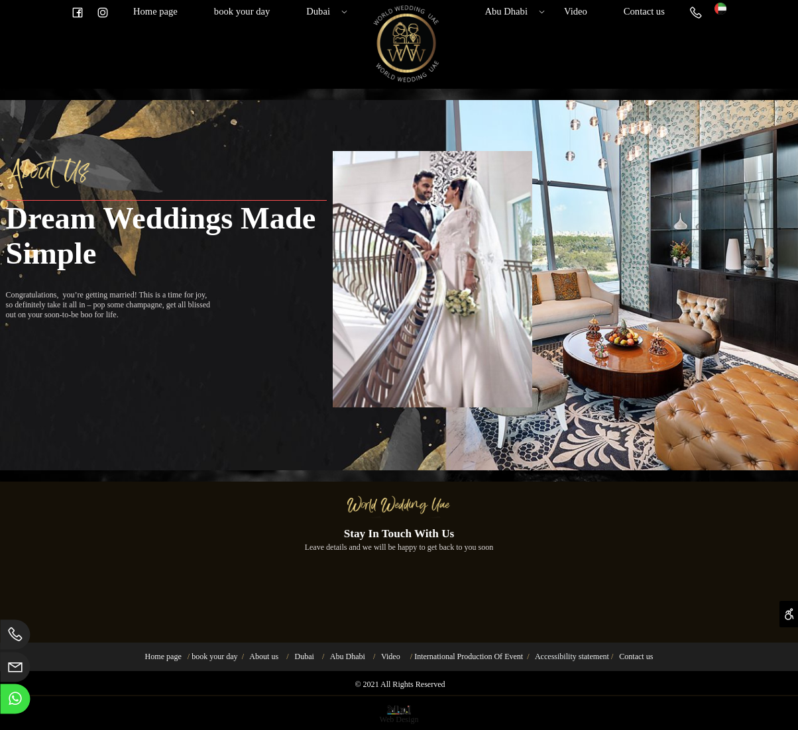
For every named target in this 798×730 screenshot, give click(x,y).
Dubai (323, 11)
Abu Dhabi (511, 11)
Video (575, 11)
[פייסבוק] (77, 11)
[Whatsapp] (15, 702)
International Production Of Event (468, 656)
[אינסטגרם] (102, 11)
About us (263, 656)
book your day (242, 11)
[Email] (15, 670)
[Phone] (695, 11)
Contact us (644, 11)
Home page (155, 11)
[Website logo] (720, 7)
